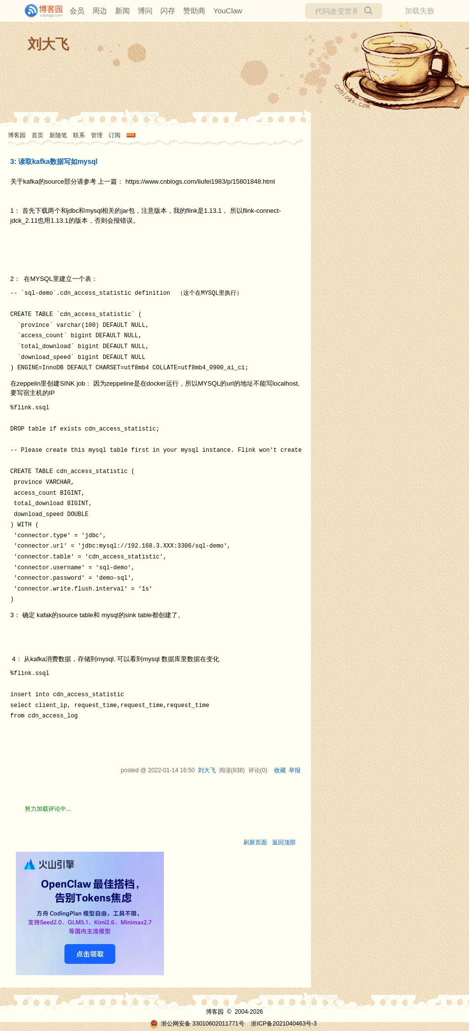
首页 (37, 135)
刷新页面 (255, 842)
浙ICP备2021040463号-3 (283, 1023)
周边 (99, 10)
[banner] (39, 11)
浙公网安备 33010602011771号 (197, 1023)
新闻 (122, 10)
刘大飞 (48, 44)
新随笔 (58, 135)
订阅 (114, 135)
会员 (77, 10)
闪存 (167, 10)
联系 (79, 135)
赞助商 (194, 10)
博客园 (17, 135)
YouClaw (227, 10)
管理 (97, 135)
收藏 (280, 770)
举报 (295, 770)
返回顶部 (284, 842)
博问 (145, 10)
